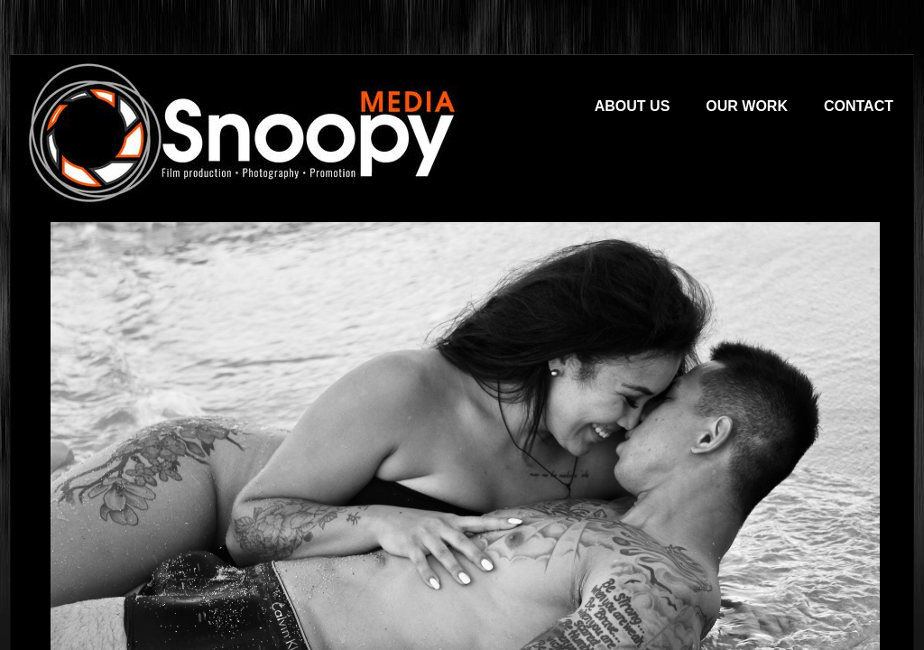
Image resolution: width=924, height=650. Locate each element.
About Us (632, 106)
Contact (858, 106)
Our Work (747, 106)
